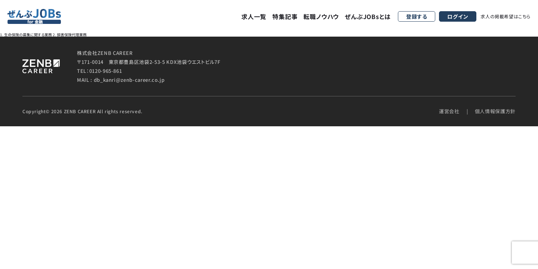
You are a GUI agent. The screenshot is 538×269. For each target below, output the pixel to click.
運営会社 (449, 111)
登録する (416, 16)
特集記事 (284, 16)
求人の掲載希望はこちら (505, 16)
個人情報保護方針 (495, 111)
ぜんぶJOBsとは (367, 16)
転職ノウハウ (321, 16)
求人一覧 (253, 16)
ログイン (457, 16)
